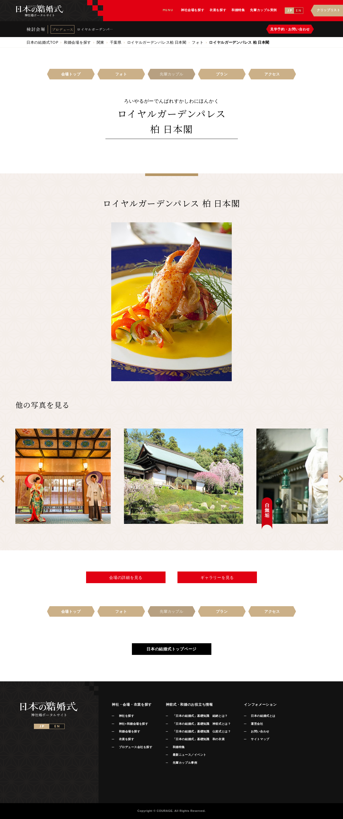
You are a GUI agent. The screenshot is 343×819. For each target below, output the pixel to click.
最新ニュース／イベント (189, 754)
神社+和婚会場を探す (133, 723)
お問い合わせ (260, 731)
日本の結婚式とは (263, 715)
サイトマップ (260, 739)
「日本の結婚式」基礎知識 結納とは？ (200, 715)
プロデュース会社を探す (136, 747)
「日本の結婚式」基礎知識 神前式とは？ (202, 723)
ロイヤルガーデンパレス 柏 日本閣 (95, 29)
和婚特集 (179, 747)
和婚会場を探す (129, 731)
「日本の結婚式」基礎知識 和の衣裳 (199, 739)
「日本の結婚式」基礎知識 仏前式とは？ (202, 731)
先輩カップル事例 (185, 762)
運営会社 (257, 723)
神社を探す (126, 715)
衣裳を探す (126, 739)
